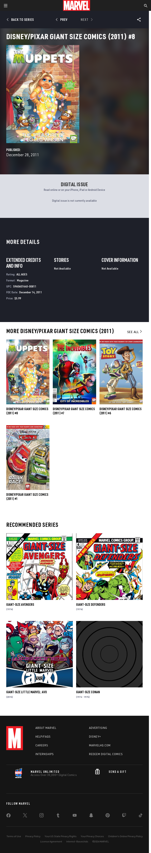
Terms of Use (13, 836)
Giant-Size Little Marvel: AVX (26, 692)
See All (135, 332)
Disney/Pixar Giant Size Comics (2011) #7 (74, 411)
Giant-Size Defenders (90, 604)
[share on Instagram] (41, 816)
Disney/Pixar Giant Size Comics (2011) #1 (27, 496)
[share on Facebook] (8, 816)
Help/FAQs (43, 736)
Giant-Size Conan (88, 692)
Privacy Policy (32, 836)
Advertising (98, 727)
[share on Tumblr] (58, 816)
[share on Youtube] (75, 816)
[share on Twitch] (124, 816)
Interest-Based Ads (77, 841)
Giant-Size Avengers (20, 604)
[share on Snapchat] (91, 816)
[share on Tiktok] (140, 816)
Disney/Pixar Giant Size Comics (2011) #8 (27, 411)
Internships (44, 754)
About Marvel (45, 727)
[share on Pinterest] (108, 816)
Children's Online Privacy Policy (125, 836)
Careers (41, 745)
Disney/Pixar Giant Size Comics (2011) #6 (120, 411)
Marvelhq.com (100, 745)
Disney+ (95, 736)
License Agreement (51, 841)
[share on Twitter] (25, 816)
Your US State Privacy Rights (61, 836)
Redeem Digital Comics (106, 754)
